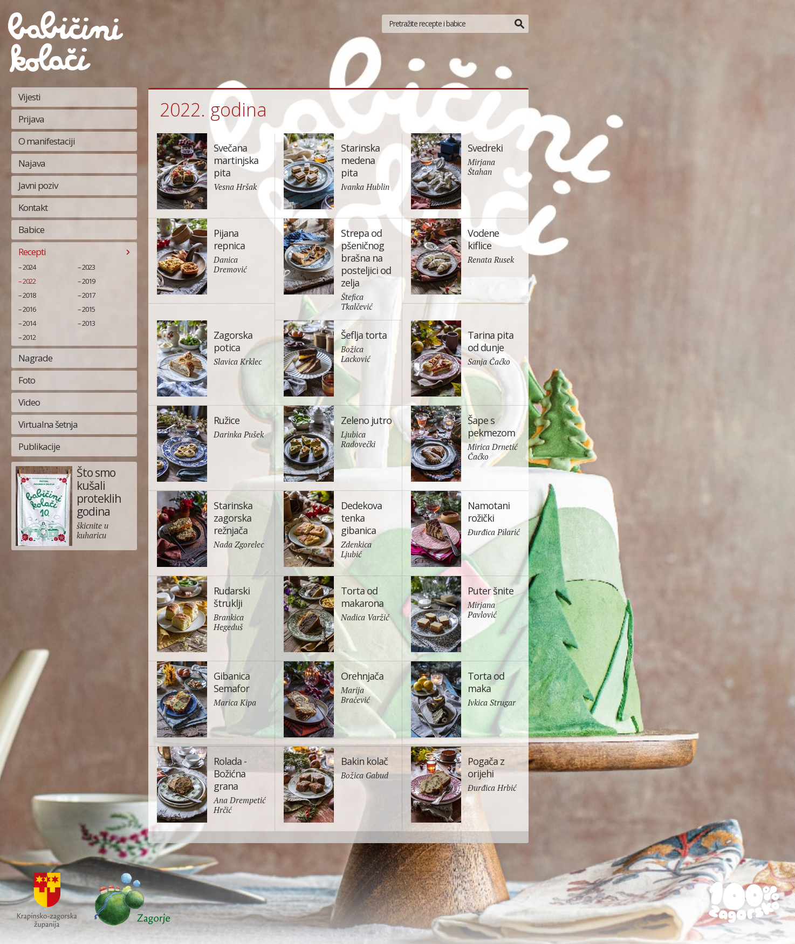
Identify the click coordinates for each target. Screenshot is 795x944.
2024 (29, 267)
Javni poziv (38, 185)
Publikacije (39, 446)
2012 (29, 337)
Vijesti (29, 97)
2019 (88, 281)
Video (29, 402)
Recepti (32, 251)
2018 (29, 295)
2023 (88, 267)
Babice (31, 229)
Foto (26, 380)
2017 (88, 295)
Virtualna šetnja (48, 424)
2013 (88, 323)
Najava (31, 163)
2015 (88, 309)
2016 (29, 309)
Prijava (31, 119)
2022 (29, 281)
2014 (29, 323)
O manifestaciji (46, 141)
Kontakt (32, 207)
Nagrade (35, 358)
